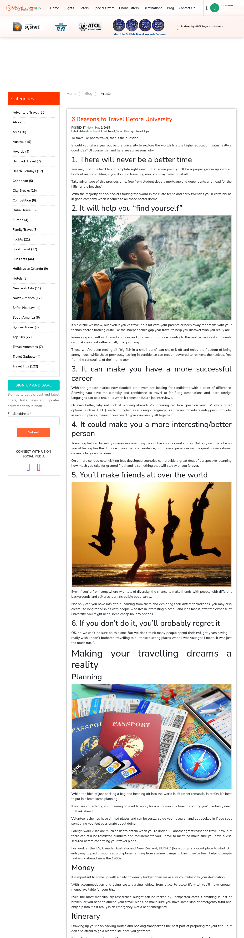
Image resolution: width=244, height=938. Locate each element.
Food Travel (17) (25, 249)
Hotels (83, 8)
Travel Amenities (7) (28, 347)
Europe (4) (20, 220)
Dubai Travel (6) (25, 210)
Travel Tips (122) (25, 366)
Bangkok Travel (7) (27, 161)
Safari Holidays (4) (27, 308)
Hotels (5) (20, 278)
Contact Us (187, 8)
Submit (33, 432)
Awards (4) (21, 151)
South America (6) (26, 317)
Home (54, 8)
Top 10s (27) (22, 337)
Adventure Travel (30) (29, 112)
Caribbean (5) (23, 181)
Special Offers (103, 8)
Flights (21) (21, 239)
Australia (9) (22, 142)
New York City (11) (27, 288)
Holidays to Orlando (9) (30, 268)
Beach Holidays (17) (28, 171)
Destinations (152, 8)
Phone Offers (129, 8)
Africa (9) (19, 122)
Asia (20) (19, 132)
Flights (69, 8)
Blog (170, 8)
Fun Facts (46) (23, 259)
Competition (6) (24, 200)
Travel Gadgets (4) (27, 356)
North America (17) (27, 298)
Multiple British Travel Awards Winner (140, 34)
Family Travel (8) (25, 229)
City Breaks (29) (25, 190)
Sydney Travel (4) (26, 327)
